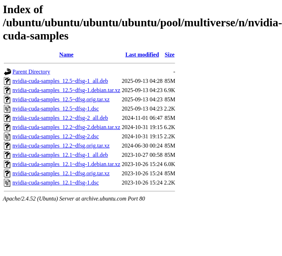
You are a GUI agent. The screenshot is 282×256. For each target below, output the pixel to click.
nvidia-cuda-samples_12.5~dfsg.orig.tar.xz (60, 99)
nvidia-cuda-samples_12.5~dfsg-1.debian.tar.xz (66, 90)
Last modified (142, 55)
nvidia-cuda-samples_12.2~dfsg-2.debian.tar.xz (66, 127)
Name (66, 55)
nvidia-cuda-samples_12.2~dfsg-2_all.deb (60, 118)
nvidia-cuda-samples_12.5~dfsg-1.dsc (55, 109)
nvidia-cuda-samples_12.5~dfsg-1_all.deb (60, 81)
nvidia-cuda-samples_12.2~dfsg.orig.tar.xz (60, 146)
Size (170, 55)
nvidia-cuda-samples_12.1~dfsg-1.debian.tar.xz (66, 164)
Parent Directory (31, 72)
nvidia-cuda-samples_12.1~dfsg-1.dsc (55, 183)
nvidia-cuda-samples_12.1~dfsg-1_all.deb (60, 155)
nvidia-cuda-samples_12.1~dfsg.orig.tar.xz (60, 173)
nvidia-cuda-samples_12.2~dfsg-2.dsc (55, 136)
